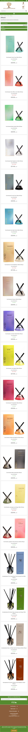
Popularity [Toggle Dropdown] (3, 28)
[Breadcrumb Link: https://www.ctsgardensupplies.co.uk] (2, 15)
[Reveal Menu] (14, 14)
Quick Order (13, 0)
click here (15, 727)
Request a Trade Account (7, 0)
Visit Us (2, 0)
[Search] (13, 11)
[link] (12, 701)
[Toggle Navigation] (14, 14)
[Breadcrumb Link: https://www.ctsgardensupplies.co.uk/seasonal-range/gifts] (8, 15)
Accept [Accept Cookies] (14, 730)
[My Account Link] (23, 3)
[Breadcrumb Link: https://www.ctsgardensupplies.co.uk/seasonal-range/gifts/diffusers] (11, 15)
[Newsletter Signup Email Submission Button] (26, 698)
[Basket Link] (23, 7)
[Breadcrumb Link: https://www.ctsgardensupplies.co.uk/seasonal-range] (5, 15)
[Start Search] (26, 11)
